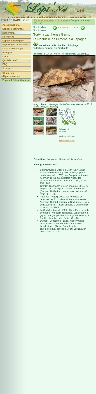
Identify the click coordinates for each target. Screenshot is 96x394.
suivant (76, 27)
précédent (62, 27)
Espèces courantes (13, 29)
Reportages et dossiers (16, 44)
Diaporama (8, 32)
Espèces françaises (44, 20)
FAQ (4, 64)
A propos (7, 68)
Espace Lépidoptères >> (15, 80)
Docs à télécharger (12, 48)
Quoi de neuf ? (16, 60)
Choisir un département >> (11, 75)
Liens (5, 56)
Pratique (7, 52)
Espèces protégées (13, 40)
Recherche (8, 36)
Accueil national (11, 25)
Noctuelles (62, 20)
